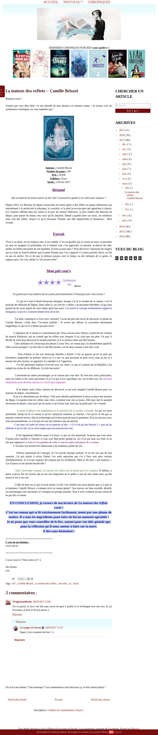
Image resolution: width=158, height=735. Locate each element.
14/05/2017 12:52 (54, 627)
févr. (124, 215)
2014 (122, 236)
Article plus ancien (100, 699)
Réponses (21, 621)
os (70, 583)
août (124, 159)
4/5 (14, 583)
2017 (122, 140)
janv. (125, 220)
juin (124, 169)
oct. (124, 149)
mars (125, 183)
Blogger (135, 728)
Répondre (17, 614)
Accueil (59, 699)
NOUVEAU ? (73, 2)
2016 (122, 226)
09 (126, 204)
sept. (125, 154)
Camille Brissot (25, 583)
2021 (122, 130)
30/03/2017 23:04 (42, 601)
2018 (122, 135)
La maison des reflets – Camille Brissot (134, 195)
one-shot (63, 583)
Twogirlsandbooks (22, 601)
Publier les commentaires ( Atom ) (66, 710)
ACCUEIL (50, 2)
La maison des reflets (46, 583)
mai (124, 173)
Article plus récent (17, 699)
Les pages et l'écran (30, 627)
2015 (122, 231)
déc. (124, 144)
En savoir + (118, 732)
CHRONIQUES (99, 2)
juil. (124, 164)
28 (126, 188)
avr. (124, 178)
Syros (76, 583)
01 (126, 209)
